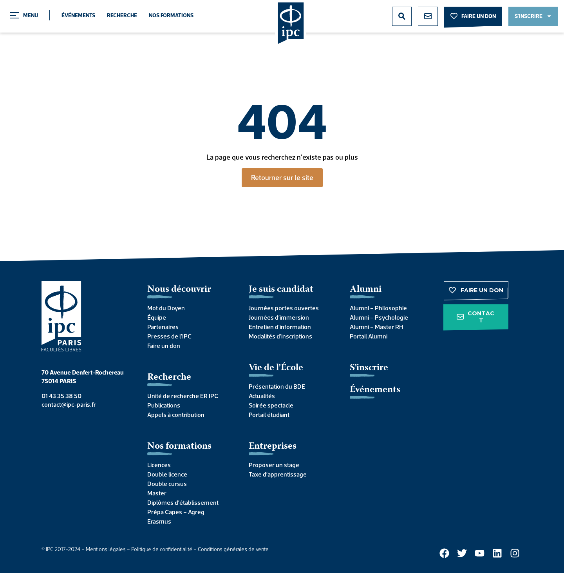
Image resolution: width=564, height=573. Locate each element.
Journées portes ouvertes (284, 307)
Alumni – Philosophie (378, 307)
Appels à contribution (175, 414)
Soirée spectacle (271, 405)
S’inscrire (369, 368)
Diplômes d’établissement (183, 502)
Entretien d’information (280, 326)
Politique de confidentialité (161, 549)
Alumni (365, 289)
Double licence (167, 474)
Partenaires (163, 326)
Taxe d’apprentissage (278, 474)
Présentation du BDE (277, 386)
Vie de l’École (276, 368)
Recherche (122, 15)
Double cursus (167, 483)
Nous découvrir (179, 289)
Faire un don (163, 345)
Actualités (262, 395)
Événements (78, 15)
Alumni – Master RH (376, 326)
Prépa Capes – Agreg (175, 511)
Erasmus (159, 521)
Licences (159, 464)
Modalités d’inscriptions (280, 336)
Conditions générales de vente (233, 549)
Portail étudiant (269, 414)
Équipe (156, 317)
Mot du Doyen (166, 307)
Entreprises (272, 446)
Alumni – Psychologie (379, 317)
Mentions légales (106, 549)
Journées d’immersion (279, 317)
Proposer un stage (274, 464)
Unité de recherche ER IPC (182, 395)
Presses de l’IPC (169, 336)
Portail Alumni (368, 336)
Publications (163, 405)
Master (156, 493)
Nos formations (171, 15)
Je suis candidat (281, 289)
